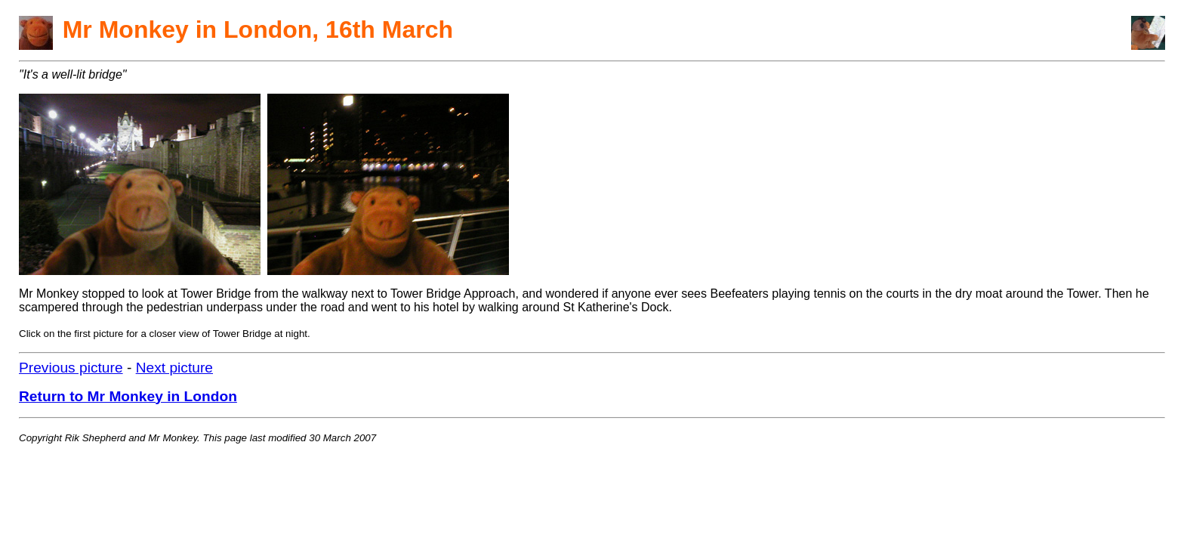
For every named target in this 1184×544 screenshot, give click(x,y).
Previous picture (71, 368)
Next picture (174, 368)
